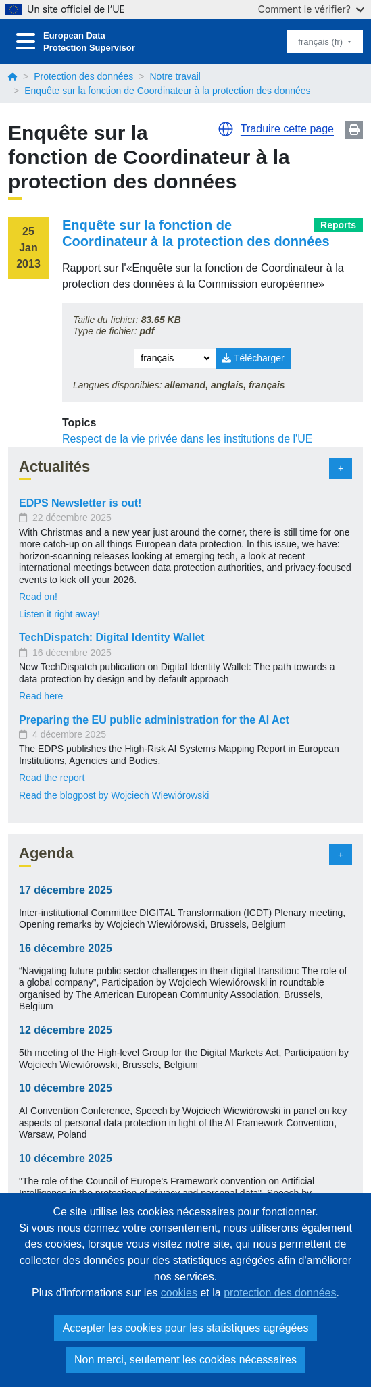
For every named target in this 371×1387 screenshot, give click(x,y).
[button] (226, 129)
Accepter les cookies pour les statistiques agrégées (186, 1328)
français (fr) (321, 41)
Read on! (38, 596)
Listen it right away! (59, 614)
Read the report (51, 777)
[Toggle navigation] (25, 41)
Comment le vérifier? (311, 9)
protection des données (280, 1292)
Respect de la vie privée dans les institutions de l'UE (187, 439)
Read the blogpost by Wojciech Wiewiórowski (114, 795)
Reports (338, 225)
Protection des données (83, 76)
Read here (41, 695)
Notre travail (174, 76)
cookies (179, 1292)
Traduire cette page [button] (287, 128)
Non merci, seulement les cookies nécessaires (185, 1359)
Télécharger (253, 358)
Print (354, 130)
